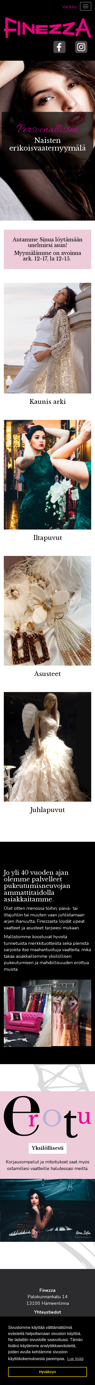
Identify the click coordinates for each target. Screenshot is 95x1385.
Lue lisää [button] (75, 1359)
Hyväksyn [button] (47, 1372)
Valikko (69, 7)
